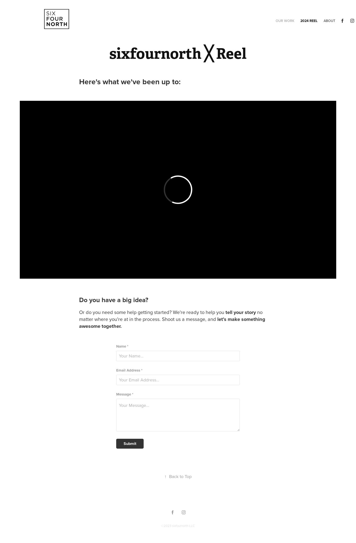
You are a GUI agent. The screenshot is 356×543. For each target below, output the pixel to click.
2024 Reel (308, 20)
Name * (122, 346)
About (329, 20)
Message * (124, 394)
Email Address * (129, 370)
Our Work (285, 20)
